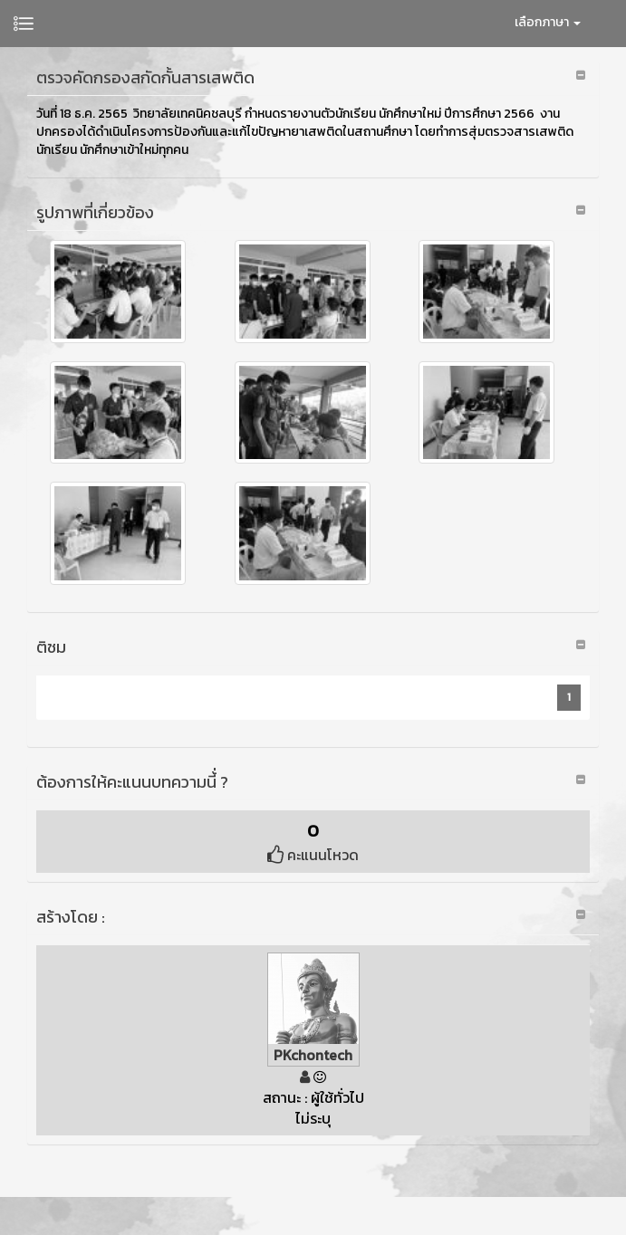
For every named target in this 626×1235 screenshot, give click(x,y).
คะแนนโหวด (313, 855)
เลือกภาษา (548, 22)
